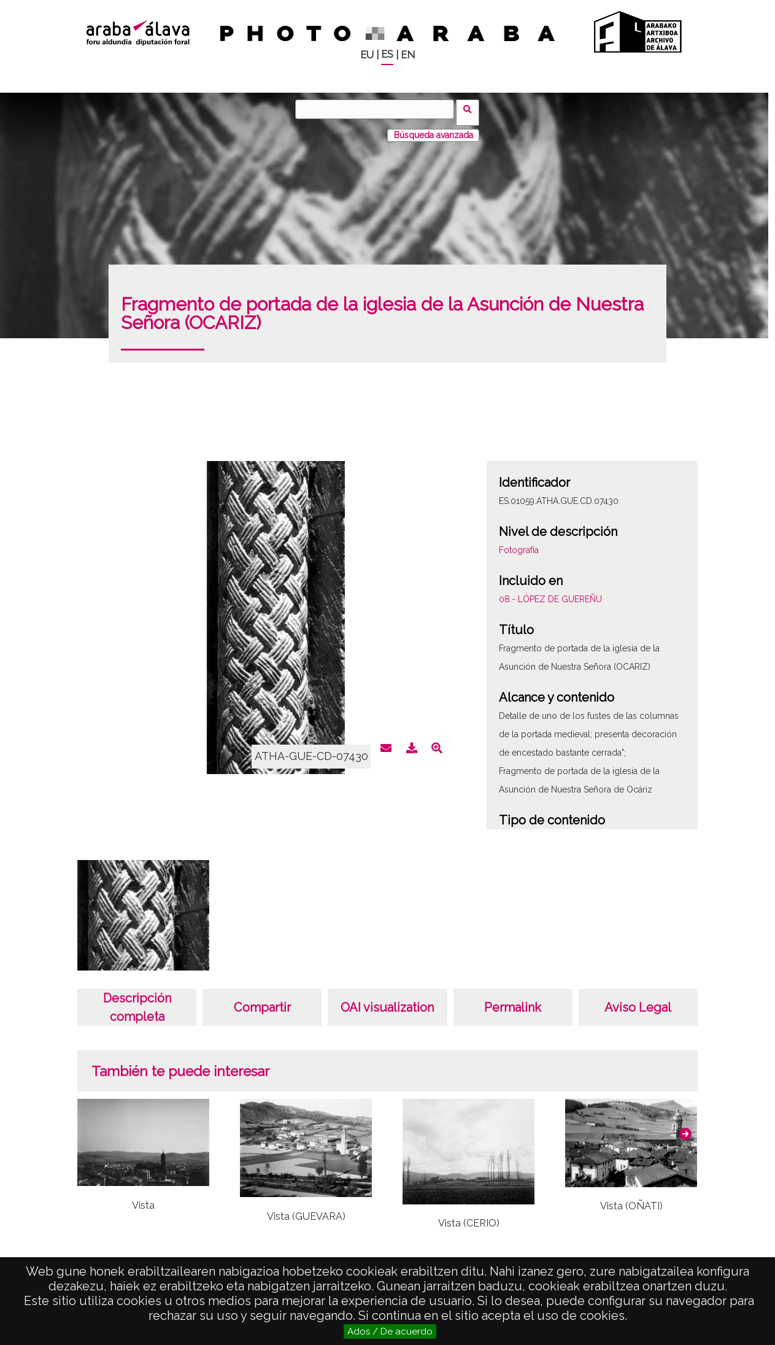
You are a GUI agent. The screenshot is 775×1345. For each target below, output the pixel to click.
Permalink (512, 1000)
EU (367, 55)
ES (387, 54)
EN (408, 55)
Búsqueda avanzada (433, 128)
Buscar (471, 108)
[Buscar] (378, 109)
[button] (685, 1127)
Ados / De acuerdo (390, 1331)
